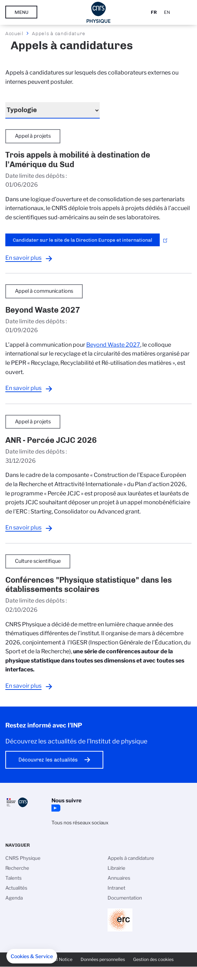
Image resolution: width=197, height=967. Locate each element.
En (167, 12)
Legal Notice (59, 959)
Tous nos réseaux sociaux (79, 822)
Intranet (116, 888)
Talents (13, 878)
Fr (154, 12)
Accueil (14, 33)
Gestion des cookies (153, 959)
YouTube (55, 808)
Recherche (17, 868)
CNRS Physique (22, 858)
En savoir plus (23, 257)
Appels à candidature (131, 858)
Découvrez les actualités (48, 760)
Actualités (16, 888)
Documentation (125, 898)
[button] (31, 956)
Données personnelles (103, 959)
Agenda (14, 898)
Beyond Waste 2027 (113, 344)
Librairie (116, 868)
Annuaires (119, 878)
